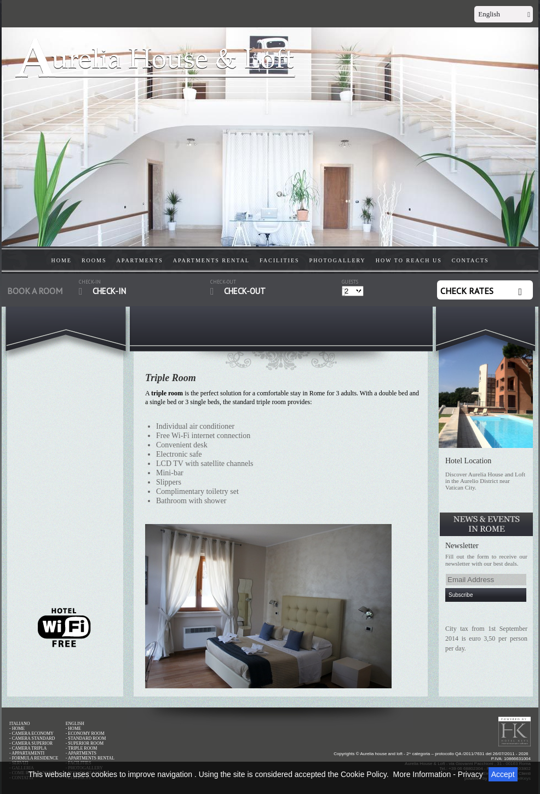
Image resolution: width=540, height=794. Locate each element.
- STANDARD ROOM (86, 738)
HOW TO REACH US (409, 260)
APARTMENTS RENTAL (211, 260)
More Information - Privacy (438, 774)
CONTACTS (470, 260)
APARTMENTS (140, 260)
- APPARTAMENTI (26, 753)
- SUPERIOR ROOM (85, 743)
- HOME (17, 728)
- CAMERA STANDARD (32, 738)
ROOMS (94, 260)
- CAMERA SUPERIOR (31, 743)
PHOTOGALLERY (337, 260)
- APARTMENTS (81, 753)
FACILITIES (280, 260)
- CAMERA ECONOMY (31, 733)
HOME (61, 260)
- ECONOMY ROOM (85, 733)
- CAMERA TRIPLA (28, 748)
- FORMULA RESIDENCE (33, 758)
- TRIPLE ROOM (81, 748)
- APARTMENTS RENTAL (90, 758)
